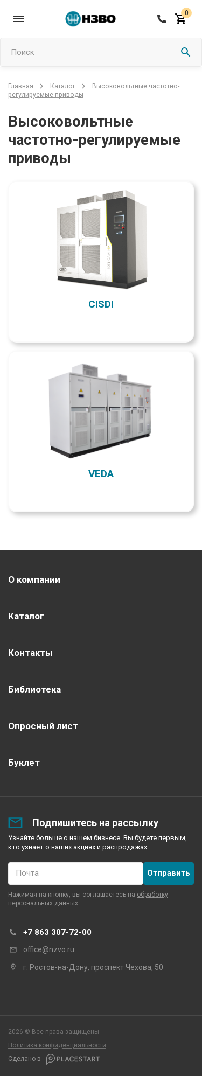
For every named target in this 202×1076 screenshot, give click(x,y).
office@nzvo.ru (48, 949)
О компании (34, 579)
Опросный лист (43, 726)
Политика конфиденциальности (57, 1045)
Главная (20, 86)
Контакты (30, 652)
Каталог (62, 86)
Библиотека (34, 689)
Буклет (24, 762)
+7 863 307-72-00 (57, 932)
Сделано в (54, 1059)
